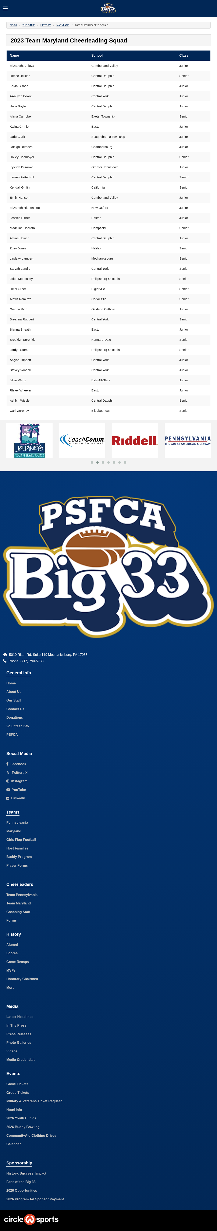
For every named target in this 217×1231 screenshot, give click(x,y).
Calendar (13, 1144)
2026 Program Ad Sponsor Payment (35, 1199)
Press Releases (18, 1034)
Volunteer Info (17, 726)
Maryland (62, 25)
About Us (13, 691)
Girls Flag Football (21, 839)
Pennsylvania (17, 822)
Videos (11, 1051)
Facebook (16, 764)
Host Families (17, 848)
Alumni (12, 945)
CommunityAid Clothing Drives (31, 1135)
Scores (12, 953)
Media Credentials (20, 1059)
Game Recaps (17, 962)
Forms (11, 920)
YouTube (16, 790)
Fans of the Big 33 (21, 1182)
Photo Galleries (18, 1042)
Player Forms (17, 865)
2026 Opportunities (21, 1190)
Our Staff (13, 700)
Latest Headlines (19, 1017)
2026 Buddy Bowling (22, 1127)
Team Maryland (18, 903)
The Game (28, 25)
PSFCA (12, 734)
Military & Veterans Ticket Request (34, 1101)
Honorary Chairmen (22, 979)
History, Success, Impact (26, 1173)
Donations (14, 717)
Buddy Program (19, 857)
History (45, 25)
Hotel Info (14, 1110)
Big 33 (13, 25)
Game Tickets (17, 1084)
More (10, 987)
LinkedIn (15, 798)
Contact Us (15, 709)
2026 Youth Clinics (21, 1118)
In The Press (16, 1025)
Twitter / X (17, 772)
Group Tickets (17, 1092)
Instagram (16, 781)
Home (11, 683)
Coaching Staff (18, 912)
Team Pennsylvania (22, 895)
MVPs (11, 970)
